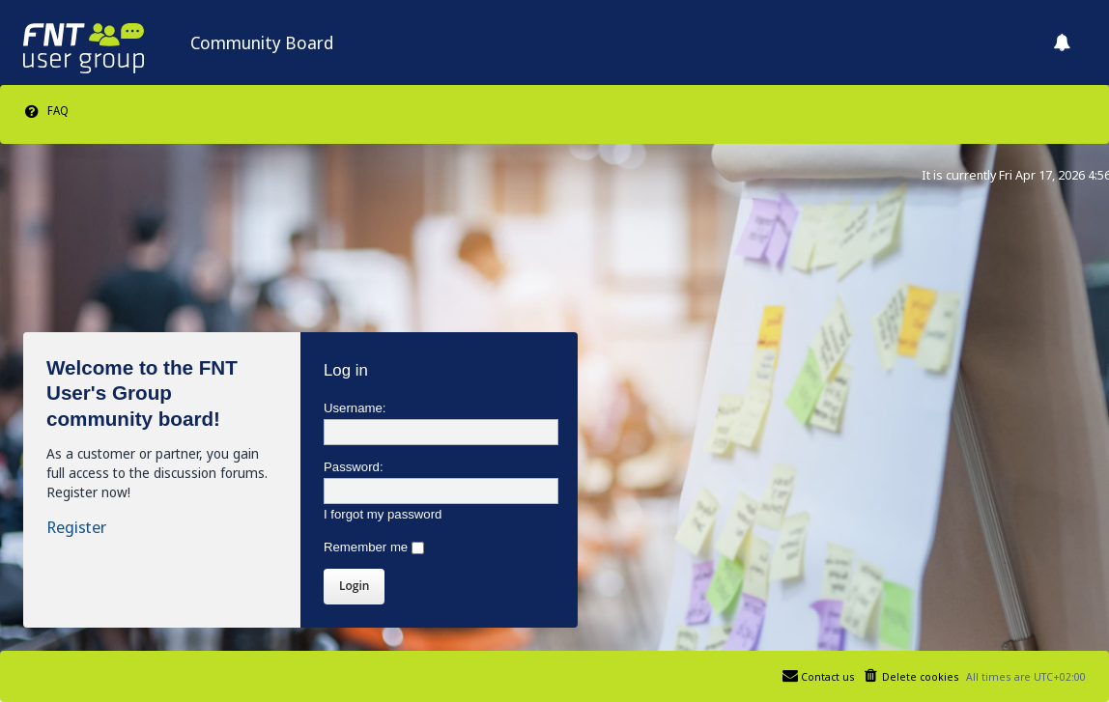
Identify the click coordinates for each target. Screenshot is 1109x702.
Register (76, 527)
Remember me (374, 547)
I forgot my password (382, 514)
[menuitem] (46, 111)
